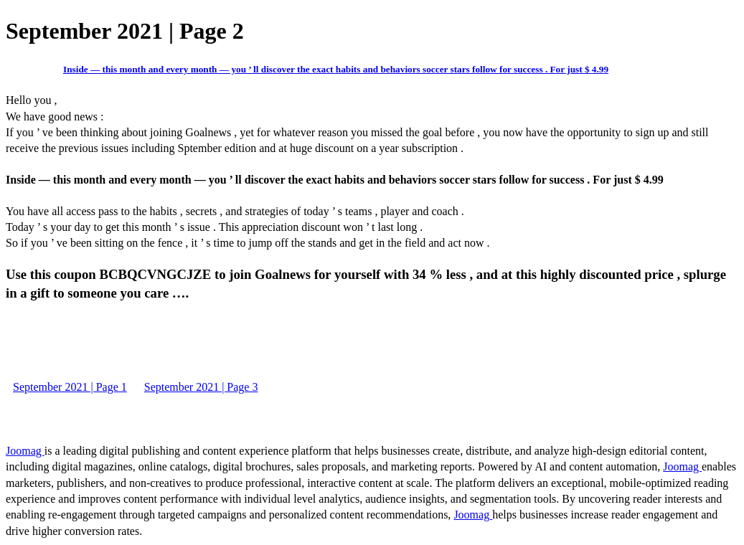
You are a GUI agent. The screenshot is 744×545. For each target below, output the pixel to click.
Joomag (25, 451)
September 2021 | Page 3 (201, 387)
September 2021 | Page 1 (70, 387)
